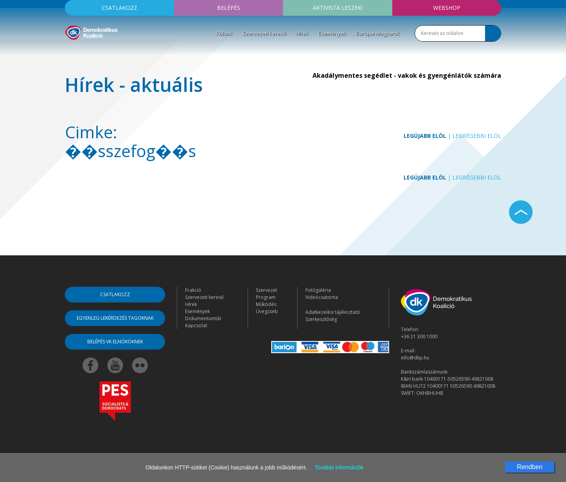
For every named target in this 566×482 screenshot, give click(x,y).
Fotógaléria (318, 290)
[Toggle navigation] (70, 51)
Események (332, 33)
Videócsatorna (321, 297)
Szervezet (266, 290)
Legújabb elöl (425, 135)
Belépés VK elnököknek (115, 341)
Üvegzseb (267, 311)
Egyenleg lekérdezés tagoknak (115, 318)
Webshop (446, 7)
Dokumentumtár (203, 318)
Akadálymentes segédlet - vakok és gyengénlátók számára (406, 75)
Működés (266, 304)
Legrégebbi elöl (476, 135)
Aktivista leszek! (337, 7)
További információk (339, 467)
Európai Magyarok (378, 33)
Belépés (228, 7)
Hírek (302, 33)
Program (266, 297)
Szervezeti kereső (264, 33)
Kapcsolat (196, 325)
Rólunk (224, 33)
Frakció (193, 290)
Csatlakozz (119, 7)
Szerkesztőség (321, 319)
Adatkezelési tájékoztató (332, 312)
